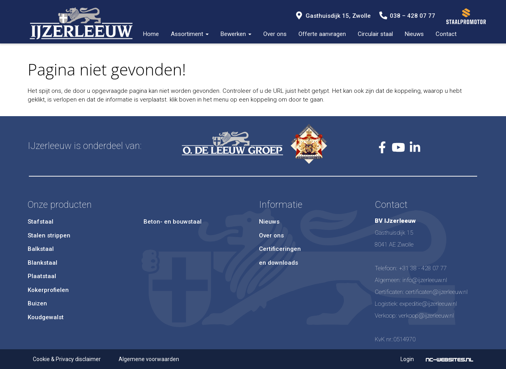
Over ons (275, 34)
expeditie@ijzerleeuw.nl (428, 303)
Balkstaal (41, 248)
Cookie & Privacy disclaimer (67, 359)
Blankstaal (42, 262)
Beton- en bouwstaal (172, 221)
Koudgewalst (46, 317)
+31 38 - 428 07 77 (423, 268)
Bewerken (236, 34)
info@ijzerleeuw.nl (424, 280)
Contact (446, 34)
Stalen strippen (49, 235)
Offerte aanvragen (322, 34)
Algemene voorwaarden (149, 359)
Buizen (37, 303)
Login (407, 359)
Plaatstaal (42, 276)
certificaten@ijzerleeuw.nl (437, 292)
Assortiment (190, 34)
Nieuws (414, 34)
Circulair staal (375, 34)
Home (151, 34)
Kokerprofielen (48, 290)
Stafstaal (40, 221)
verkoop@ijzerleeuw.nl (426, 315)
